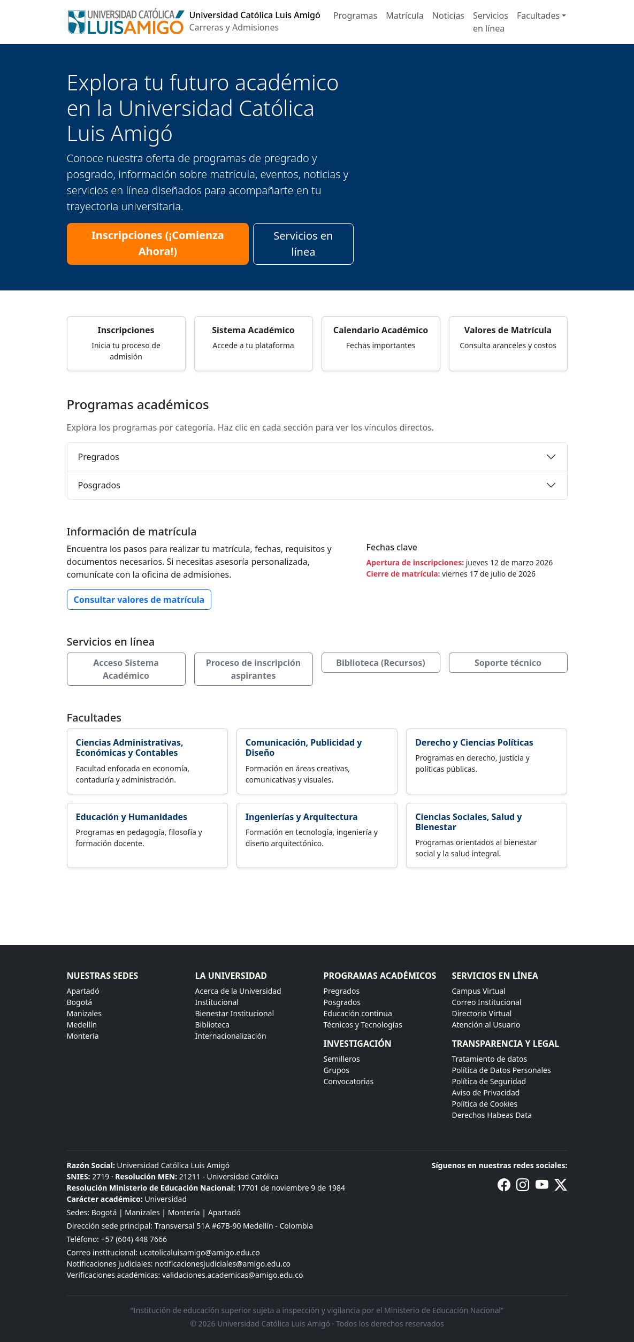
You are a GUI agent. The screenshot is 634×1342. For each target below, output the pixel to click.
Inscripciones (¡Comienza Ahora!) (157, 243)
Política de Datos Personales (501, 1070)
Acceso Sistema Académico (126, 669)
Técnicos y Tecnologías (363, 1024)
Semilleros (342, 1059)
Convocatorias (349, 1081)
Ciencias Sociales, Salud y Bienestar (468, 822)
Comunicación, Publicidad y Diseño (304, 747)
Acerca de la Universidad (238, 991)
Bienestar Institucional (234, 1013)
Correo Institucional (487, 1002)
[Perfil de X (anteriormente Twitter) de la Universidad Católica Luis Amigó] (560, 1187)
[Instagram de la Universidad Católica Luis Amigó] (522, 1187)
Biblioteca (212, 1024)
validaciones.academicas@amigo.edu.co (232, 1275)
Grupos (336, 1070)
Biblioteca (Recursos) (380, 663)
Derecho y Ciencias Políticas (474, 742)
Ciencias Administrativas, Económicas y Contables (130, 747)
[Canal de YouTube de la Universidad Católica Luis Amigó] (542, 1187)
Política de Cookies (485, 1104)
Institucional (217, 1002)
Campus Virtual (479, 991)
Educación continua (358, 1013)
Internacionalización (230, 1036)
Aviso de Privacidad (486, 1092)
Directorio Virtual (482, 1013)
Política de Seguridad (489, 1081)
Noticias (448, 15)
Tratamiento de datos (490, 1059)
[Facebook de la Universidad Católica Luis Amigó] (504, 1187)
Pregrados (98, 457)
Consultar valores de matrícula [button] (139, 599)
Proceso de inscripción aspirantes (253, 669)
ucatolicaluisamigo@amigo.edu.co (200, 1252)
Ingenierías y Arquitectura (302, 817)
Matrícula (405, 15)
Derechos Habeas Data (492, 1115)
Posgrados (99, 485)
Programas (355, 15)
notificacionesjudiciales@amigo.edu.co (223, 1264)
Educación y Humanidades (132, 817)
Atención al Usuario (486, 1024)
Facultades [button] (538, 15)
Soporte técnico (508, 663)
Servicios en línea (490, 22)
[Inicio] (193, 22)
